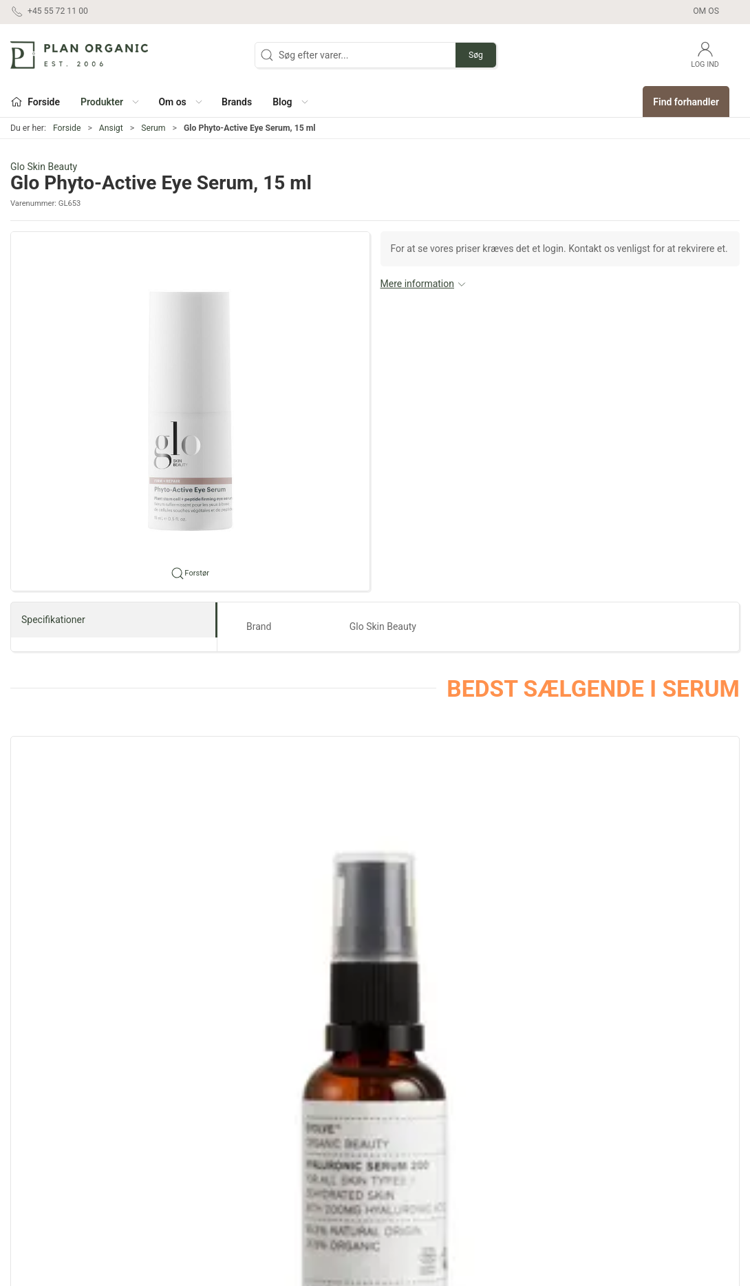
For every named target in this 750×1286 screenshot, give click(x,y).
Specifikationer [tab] (53, 619)
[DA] (79, 55)
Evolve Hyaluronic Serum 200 (84, 923)
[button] (109, 101)
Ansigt (111, 128)
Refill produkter (415, 1161)
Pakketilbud (408, 1200)
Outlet (395, 1122)
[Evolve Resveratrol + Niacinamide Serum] (653, 823)
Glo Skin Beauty (43, 166)
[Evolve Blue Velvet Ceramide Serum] (468, 823)
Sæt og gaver (411, 1102)
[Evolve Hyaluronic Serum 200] (97, 823)
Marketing (404, 1142)
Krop (273, 1142)
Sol (270, 1181)
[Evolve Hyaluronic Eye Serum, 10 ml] (282, 823)
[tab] (351, 996)
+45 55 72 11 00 (45, 1155)
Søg (476, 55)
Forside (67, 128)
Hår (270, 1122)
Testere (398, 1181)
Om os (706, 11)
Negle (275, 1161)
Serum (153, 128)
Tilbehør (280, 1200)
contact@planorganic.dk (62, 1169)
